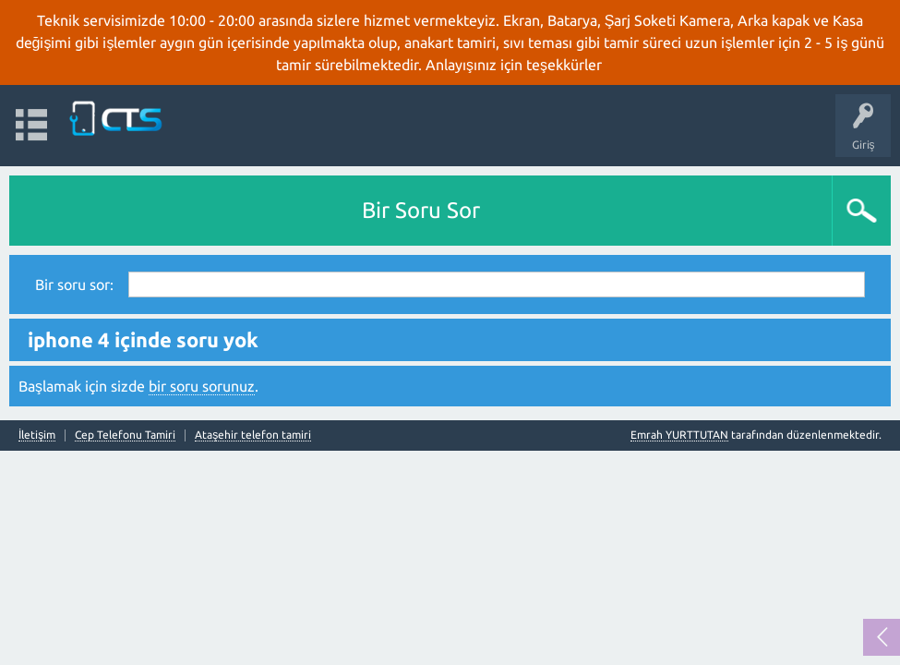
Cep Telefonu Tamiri (125, 435)
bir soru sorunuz (202, 386)
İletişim (36, 435)
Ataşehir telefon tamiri (253, 435)
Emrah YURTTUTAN (679, 435)
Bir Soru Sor (421, 210)
